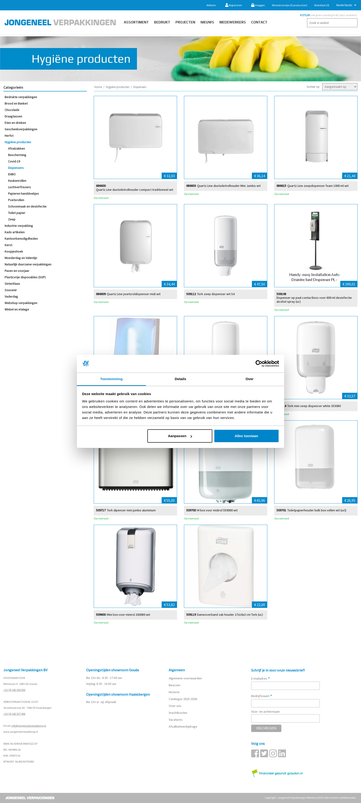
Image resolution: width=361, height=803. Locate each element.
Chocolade (12, 110)
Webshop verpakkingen (21, 303)
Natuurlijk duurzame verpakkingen (28, 264)
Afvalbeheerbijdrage (183, 726)
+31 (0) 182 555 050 (14, 690)
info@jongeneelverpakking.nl (29, 725)
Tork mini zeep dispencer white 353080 (314, 406)
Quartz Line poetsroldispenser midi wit (133, 294)
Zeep (11, 219)
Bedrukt (162, 22)
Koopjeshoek (14, 251)
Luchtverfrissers (19, 187)
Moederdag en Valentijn (21, 258)
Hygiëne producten (18, 142)
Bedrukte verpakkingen (21, 97)
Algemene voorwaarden (185, 678)
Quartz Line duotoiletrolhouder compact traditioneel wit (134, 189)
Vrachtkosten (178, 713)
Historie (174, 692)
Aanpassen (180, 436)
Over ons (175, 706)
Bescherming (17, 155)
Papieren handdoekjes (23, 193)
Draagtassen (13, 116)
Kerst (8, 245)
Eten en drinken (15, 123)
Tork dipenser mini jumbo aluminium (131, 510)
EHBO (12, 174)
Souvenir (11, 290)
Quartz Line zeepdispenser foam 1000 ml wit (318, 186)
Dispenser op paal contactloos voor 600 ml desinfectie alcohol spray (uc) (314, 299)
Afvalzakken (16, 148)
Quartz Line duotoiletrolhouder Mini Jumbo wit (229, 186)
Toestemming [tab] (111, 379)
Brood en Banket (16, 103)
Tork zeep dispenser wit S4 (216, 294)
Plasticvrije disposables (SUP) (25, 277)
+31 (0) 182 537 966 (14, 713)
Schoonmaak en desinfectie (27, 206)
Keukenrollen (17, 181)
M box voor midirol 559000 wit (217, 510)
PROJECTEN (185, 22)
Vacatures (176, 720)
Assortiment (136, 22)
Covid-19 (14, 161)
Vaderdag (11, 296)
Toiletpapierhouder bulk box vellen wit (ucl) (316, 510)
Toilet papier (16, 213)
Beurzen (174, 685)
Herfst (9, 136)
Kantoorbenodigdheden (21, 238)
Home (98, 87)
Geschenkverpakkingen (21, 129)
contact (259, 22)
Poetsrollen (16, 200)
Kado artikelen (15, 232)
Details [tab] (180, 379)
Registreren (233, 5)
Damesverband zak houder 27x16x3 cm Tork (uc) (230, 614)
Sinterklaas (12, 284)
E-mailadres (260, 678)
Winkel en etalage (17, 309)
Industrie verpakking (19, 226)
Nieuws (207, 22)
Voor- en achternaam (265, 711)
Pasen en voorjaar (17, 271)
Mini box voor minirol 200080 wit (128, 614)
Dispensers (16, 168)
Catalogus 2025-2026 (183, 699)
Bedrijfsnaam (261, 695)
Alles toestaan (246, 436)
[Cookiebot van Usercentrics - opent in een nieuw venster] (259, 363)
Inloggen (258, 5)
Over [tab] (250, 379)
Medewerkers (232, 22)
